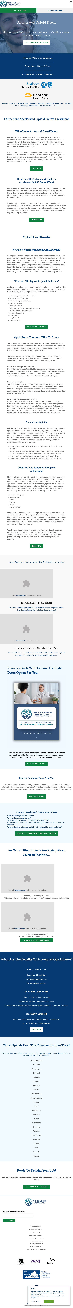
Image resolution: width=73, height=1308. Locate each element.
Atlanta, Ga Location (36, 1244)
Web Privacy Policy (35, 1235)
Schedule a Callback (18, 10)
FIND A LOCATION (36, 797)
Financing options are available (46, 105)
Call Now (36, 169)
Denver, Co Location (36, 1241)
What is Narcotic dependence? (19, 818)
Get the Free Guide (36, 764)
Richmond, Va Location (36, 1238)
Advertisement (20, 595)
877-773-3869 (56, 10)
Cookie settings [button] (35, 1301)
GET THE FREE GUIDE (36, 327)
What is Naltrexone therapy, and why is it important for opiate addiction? (34, 827)
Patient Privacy (35, 1232)
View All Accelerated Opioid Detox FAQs (36, 833)
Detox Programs (35, 1226)
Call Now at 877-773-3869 (36, 42)
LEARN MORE (36, 220)
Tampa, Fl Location (36, 1247)
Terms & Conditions (35, 1229)
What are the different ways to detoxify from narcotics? (28, 820)
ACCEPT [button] (48, 1301)
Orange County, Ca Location (36, 1249)
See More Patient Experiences (36, 940)
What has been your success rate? (20, 816)
